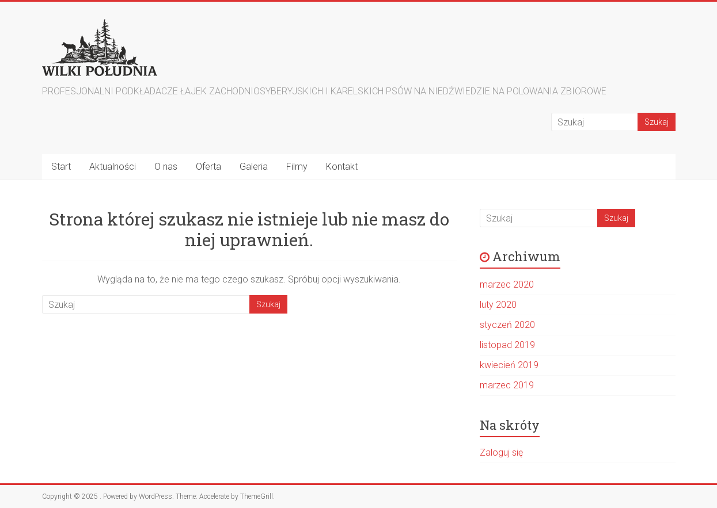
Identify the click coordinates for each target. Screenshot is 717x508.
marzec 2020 (507, 284)
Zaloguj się (501, 452)
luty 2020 (498, 304)
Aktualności (112, 166)
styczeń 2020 (507, 324)
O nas (165, 166)
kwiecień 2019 (509, 365)
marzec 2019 (507, 385)
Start (61, 166)
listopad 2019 (507, 344)
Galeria (254, 166)
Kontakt (342, 166)
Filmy (297, 166)
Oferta (208, 166)
